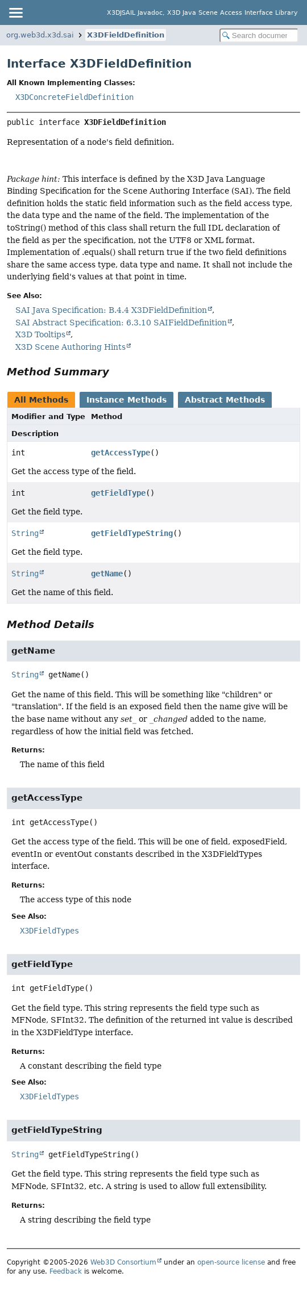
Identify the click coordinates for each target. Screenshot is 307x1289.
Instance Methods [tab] (126, 399)
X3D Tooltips (40, 334)
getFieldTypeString (132, 533)
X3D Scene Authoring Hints (70, 346)
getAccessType (120, 452)
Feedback (65, 1271)
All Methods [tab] (41, 399)
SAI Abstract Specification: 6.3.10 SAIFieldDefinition (121, 322)
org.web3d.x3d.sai (40, 35)
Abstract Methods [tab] (225, 399)
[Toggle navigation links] (15, 12)
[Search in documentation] (258, 35)
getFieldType (118, 492)
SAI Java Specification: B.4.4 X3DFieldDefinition (111, 310)
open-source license (231, 1262)
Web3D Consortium (123, 1262)
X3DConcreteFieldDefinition (74, 97)
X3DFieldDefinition (125, 35)
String (25, 533)
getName (107, 573)
